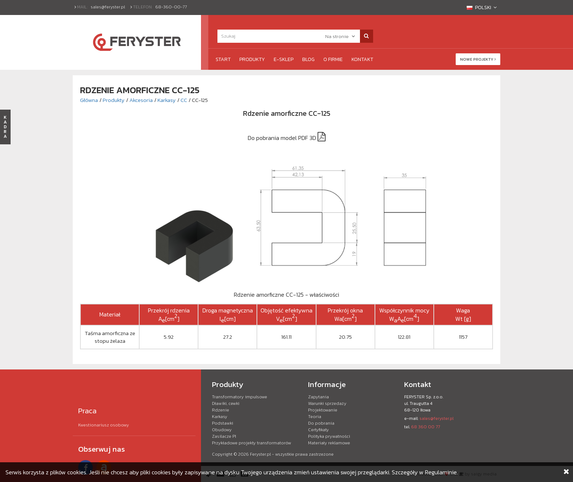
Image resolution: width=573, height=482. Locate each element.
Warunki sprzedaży (327, 403)
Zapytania (318, 397)
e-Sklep (283, 59)
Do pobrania (321, 423)
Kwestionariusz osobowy (103, 425)
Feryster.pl (260, 454)
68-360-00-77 (171, 7)
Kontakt (362, 59)
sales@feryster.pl (108, 7)
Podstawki (222, 423)
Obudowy (222, 429)
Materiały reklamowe (329, 443)
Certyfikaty (318, 429)
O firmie (333, 59)
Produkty (252, 59)
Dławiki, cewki (225, 403)
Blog (308, 59)
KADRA (5, 127)
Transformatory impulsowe (239, 397)
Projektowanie (322, 410)
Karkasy (167, 100)
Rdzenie (220, 410)
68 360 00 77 (425, 427)
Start (223, 59)
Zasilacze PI (224, 436)
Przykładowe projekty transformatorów (251, 443)
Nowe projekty (478, 59)
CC (184, 100)
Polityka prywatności (329, 436)
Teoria (314, 416)
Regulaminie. (441, 472)
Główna (89, 100)
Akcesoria (141, 100)
